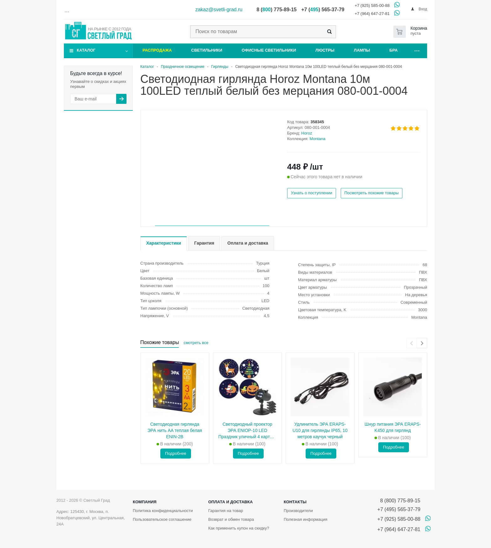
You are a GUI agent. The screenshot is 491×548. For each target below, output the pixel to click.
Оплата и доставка (230, 502)
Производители (298, 510)
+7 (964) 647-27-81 (372, 13)
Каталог (86, 50)
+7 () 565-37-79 (322, 9)
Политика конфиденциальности (163, 510)
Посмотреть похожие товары (371, 192)
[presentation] (411, 343)
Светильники (206, 50)
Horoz (306, 133)
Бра (394, 50)
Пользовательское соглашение (162, 519)
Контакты (295, 502)
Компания (145, 502)
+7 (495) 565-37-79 (398, 509)
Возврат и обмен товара (231, 519)
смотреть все (195, 342)
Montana (318, 138)
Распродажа (157, 50)
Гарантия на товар (225, 510)
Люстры (324, 50)
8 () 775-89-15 (276, 9)
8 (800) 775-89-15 (398, 500)
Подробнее (175, 453)
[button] (212, 225)
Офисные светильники (269, 50)
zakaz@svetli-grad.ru (219, 9)
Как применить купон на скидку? (238, 528)
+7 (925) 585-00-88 (372, 5)
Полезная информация (305, 519)
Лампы (362, 50)
